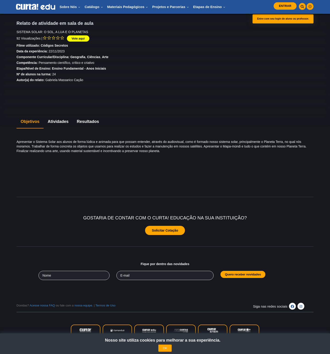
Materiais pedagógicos (127, 7)
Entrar (285, 6)
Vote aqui (78, 38)
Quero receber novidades (243, 274)
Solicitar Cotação (165, 230)
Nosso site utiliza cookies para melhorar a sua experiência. (165, 340)
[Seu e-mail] (164, 275)
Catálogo (94, 7)
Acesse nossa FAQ (42, 305)
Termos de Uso (105, 305)
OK (165, 348)
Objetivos (30, 121)
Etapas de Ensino (209, 7)
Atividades (58, 121)
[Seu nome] (74, 275)
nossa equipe (83, 305)
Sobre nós (70, 7)
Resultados (88, 121)
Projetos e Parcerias (170, 7)
